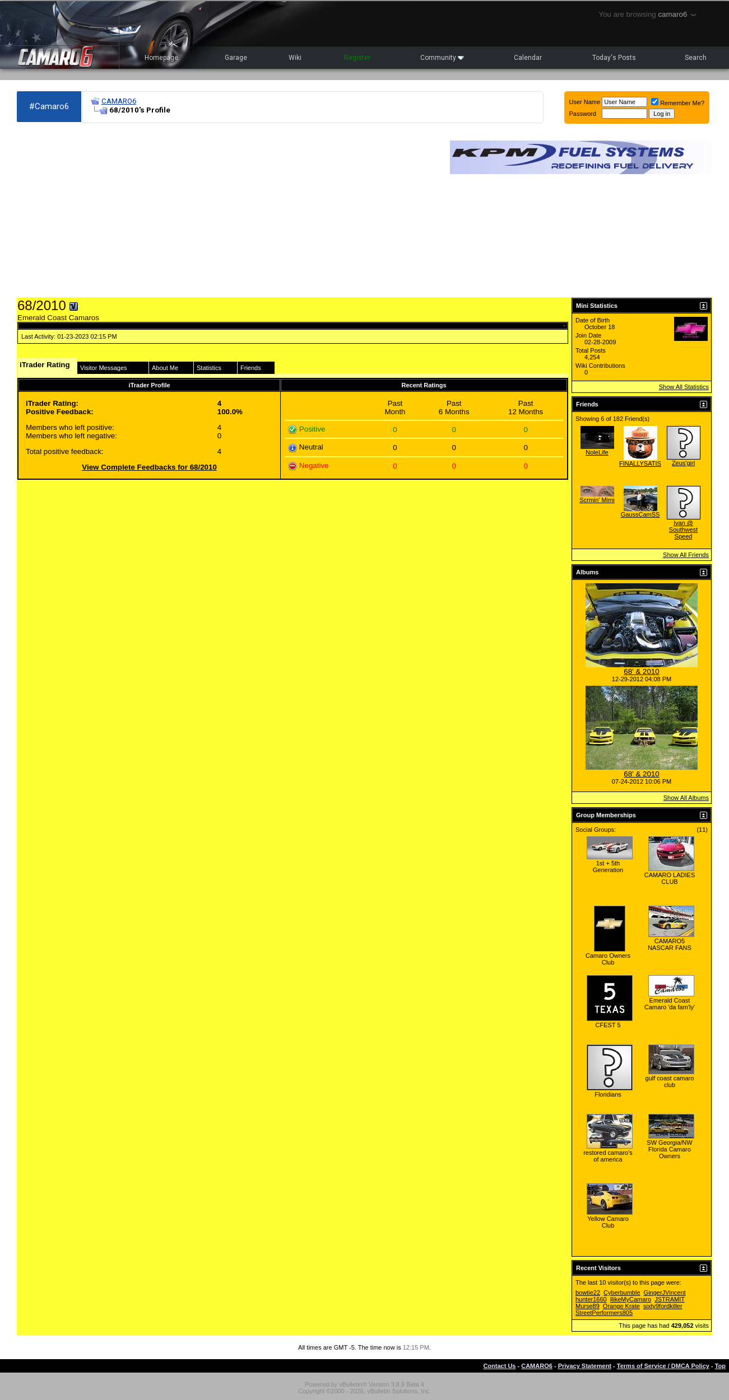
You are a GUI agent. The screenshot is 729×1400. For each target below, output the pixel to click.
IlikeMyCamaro (630, 1299)
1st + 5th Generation (608, 866)
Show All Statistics (684, 386)
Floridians (608, 1094)
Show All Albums (686, 797)
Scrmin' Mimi (597, 500)
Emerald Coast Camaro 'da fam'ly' (669, 1003)
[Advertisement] (228, 210)
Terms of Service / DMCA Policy (663, 1365)
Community (442, 58)
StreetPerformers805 (604, 1312)
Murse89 (587, 1306)
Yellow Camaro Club (608, 1222)
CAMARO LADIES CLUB (669, 878)
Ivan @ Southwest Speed (683, 529)
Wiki (295, 58)
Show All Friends (686, 554)
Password (582, 113)
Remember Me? (677, 103)
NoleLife (597, 452)
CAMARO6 (118, 101)
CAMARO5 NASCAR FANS (669, 944)
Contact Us (499, 1365)
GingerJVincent (665, 1292)
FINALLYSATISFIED (647, 463)
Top (720, 1365)
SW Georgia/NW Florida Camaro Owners (669, 1149)
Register (357, 58)
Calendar (528, 58)
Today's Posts (614, 58)
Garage (236, 58)
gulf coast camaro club (670, 1081)
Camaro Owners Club (608, 959)
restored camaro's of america (608, 1156)
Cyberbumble (621, 1292)
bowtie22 (587, 1292)
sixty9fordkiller (662, 1306)
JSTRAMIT (669, 1299)
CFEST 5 (607, 1025)
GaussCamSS (640, 514)
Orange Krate (621, 1306)
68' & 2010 (641, 671)
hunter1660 (591, 1299)
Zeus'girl (683, 463)
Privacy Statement (584, 1365)
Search (696, 58)
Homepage (161, 58)
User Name (585, 102)
